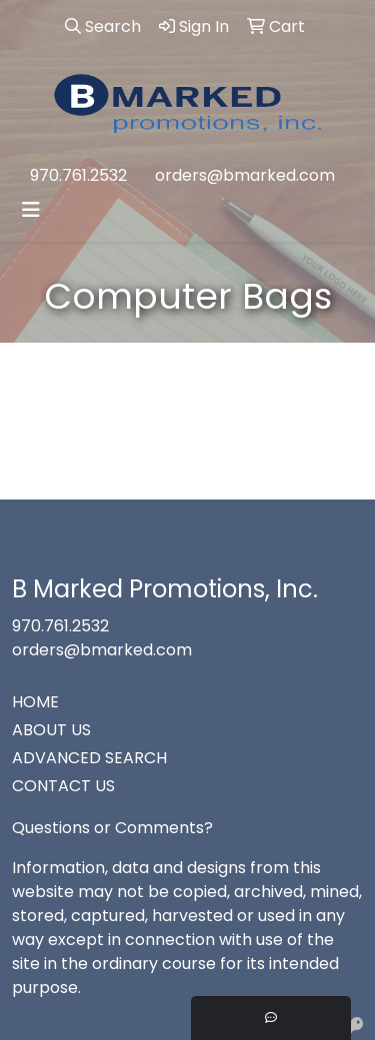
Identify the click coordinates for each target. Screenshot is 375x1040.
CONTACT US (63, 785)
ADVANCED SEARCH (89, 757)
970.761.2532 (78, 175)
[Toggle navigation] (31, 210)
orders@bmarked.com (245, 175)
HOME (35, 701)
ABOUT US (51, 729)
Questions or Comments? (112, 827)
